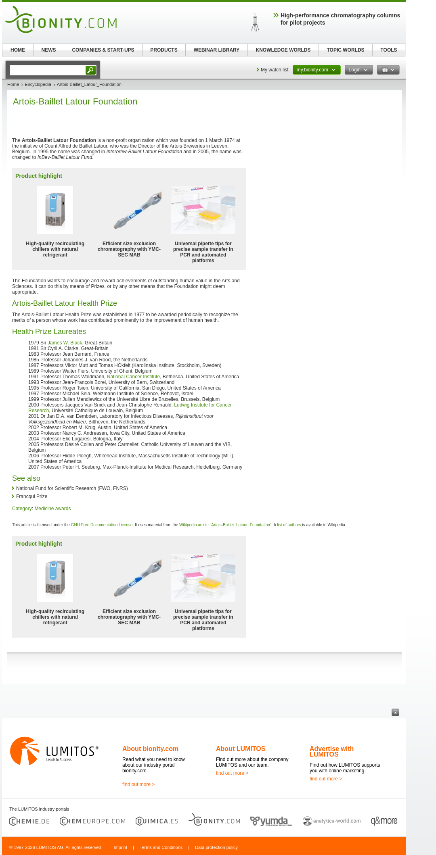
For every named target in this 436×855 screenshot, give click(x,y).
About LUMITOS (240, 748)
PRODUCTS (163, 50)
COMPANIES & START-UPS (103, 50)
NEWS (49, 50)
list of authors (289, 525)
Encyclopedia (38, 84)
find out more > (138, 784)
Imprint (120, 847)
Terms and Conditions (161, 847)
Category (22, 508)
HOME (17, 50)
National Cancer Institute (133, 377)
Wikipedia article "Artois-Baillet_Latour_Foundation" (225, 525)
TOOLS (388, 50)
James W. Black (65, 343)
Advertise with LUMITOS (332, 751)
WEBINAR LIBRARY (217, 50)
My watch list (275, 70)
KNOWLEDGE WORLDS (283, 50)
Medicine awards (52, 508)
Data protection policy (216, 847)
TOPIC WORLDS (345, 50)
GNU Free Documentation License (102, 525)
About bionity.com (150, 748)
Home (13, 84)
